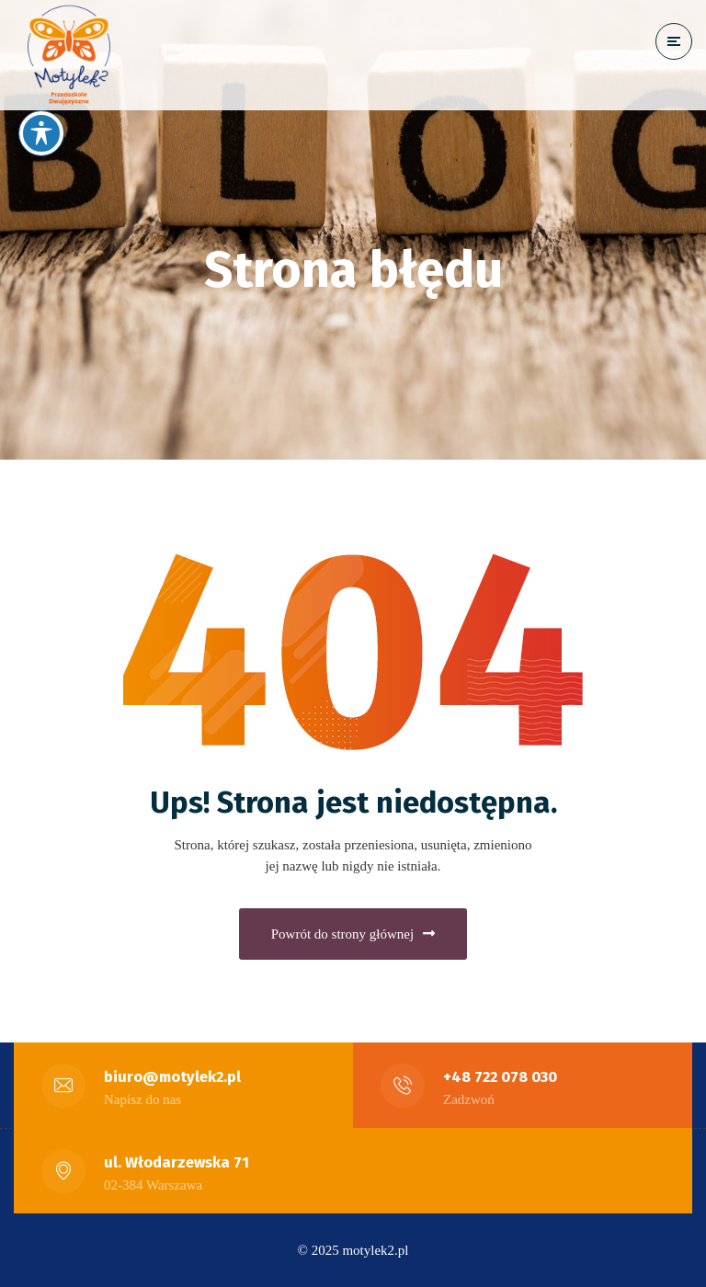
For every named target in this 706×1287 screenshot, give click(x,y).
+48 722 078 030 (500, 1077)
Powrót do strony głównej (353, 934)
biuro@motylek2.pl (172, 1077)
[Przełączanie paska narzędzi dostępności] (41, 133)
